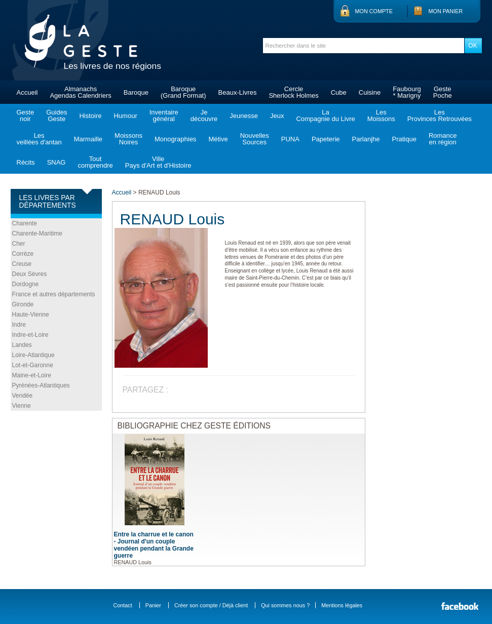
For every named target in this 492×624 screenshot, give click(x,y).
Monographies (175, 139)
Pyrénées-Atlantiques (41, 385)
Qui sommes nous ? (285, 605)
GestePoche (442, 92)
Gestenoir (25, 115)
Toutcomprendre (95, 162)
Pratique (404, 139)
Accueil (27, 92)
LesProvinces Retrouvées (439, 115)
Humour (125, 116)
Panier (153, 605)
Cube (339, 92)
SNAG (56, 162)
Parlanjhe (366, 139)
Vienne (21, 405)
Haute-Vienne (30, 314)
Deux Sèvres (29, 274)
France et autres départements (53, 294)
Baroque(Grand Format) (183, 92)
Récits (26, 162)
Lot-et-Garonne (32, 365)
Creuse (22, 263)
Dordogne (25, 284)
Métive (218, 139)
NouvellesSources (254, 139)
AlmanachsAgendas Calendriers (80, 92)
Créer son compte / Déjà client (211, 605)
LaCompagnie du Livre (325, 115)
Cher (18, 243)
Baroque (136, 92)
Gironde (23, 304)
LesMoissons (381, 115)
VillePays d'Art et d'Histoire (158, 162)
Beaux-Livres (237, 92)
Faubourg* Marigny (407, 92)
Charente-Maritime (37, 233)
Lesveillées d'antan (39, 139)
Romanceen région (443, 139)
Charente (24, 223)
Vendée (22, 395)
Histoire (90, 116)
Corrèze (23, 253)
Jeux (277, 116)
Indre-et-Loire (30, 334)
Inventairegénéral (163, 115)
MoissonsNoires (128, 139)
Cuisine (370, 92)
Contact (122, 605)
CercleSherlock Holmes (293, 92)
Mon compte (374, 11)
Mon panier (446, 11)
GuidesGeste (56, 115)
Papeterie (326, 139)
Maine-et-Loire (31, 375)
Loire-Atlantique (33, 355)
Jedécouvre (204, 115)
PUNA (290, 139)
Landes (22, 344)
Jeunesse (244, 116)
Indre (19, 324)
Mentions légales (341, 605)
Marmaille (88, 139)
